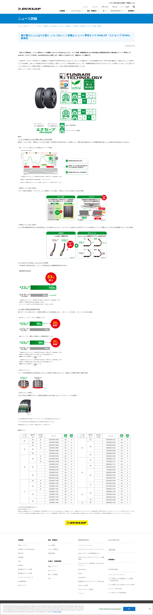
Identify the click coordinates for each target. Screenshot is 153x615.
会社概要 (20, 557)
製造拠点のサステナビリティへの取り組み (91, 581)
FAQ (49, 578)
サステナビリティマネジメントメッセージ (91, 549)
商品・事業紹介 (93, 11)
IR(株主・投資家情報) (54, 561)
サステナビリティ (117, 11)
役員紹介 (20, 565)
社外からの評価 (83, 585)
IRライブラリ (52, 570)
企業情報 (63, 11)
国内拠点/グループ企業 (25, 569)
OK (129, 609)
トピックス (95, 7)
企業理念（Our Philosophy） (27, 549)
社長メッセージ (23, 545)
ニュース (85, 7)
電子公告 (114, 7)
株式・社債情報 (53, 574)
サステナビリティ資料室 (85, 589)
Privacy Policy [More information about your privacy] (57, 611)
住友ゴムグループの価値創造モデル (89, 553)
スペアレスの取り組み (115, 588)
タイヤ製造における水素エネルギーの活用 (121, 584)
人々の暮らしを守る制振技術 (117, 592)
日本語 (122, 7)
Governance (82, 577)
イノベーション (77, 11)
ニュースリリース (113, 540)
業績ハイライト (53, 566)
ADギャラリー (22, 585)
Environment (82, 569)
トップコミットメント (85, 545)
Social (80, 573)
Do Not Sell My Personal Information (110, 609)
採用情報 (131, 11)
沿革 (19, 561)
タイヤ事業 (51, 545)
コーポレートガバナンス (25, 577)
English (127, 7)
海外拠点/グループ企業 (25, 573)
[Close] (150, 609)
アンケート (81, 593)
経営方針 (20, 553)
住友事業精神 (22, 581)
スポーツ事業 (53, 549)
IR (104, 11)
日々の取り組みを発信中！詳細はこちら (122, 3)
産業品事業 (51, 553)
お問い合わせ (105, 7)
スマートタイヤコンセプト (116, 574)
